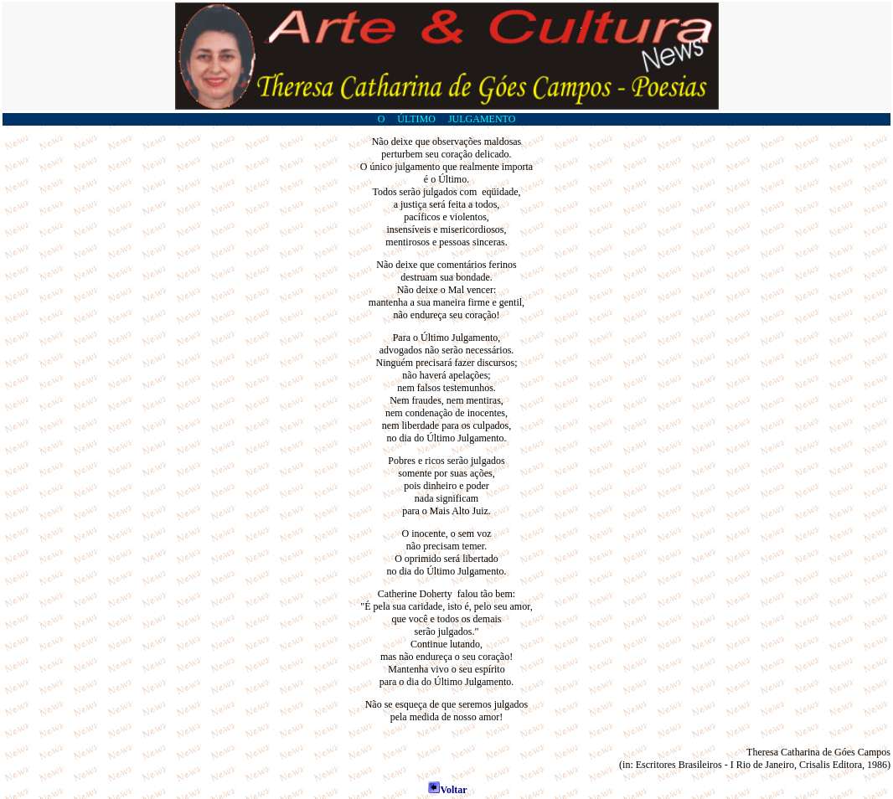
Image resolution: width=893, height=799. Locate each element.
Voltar (447, 790)
